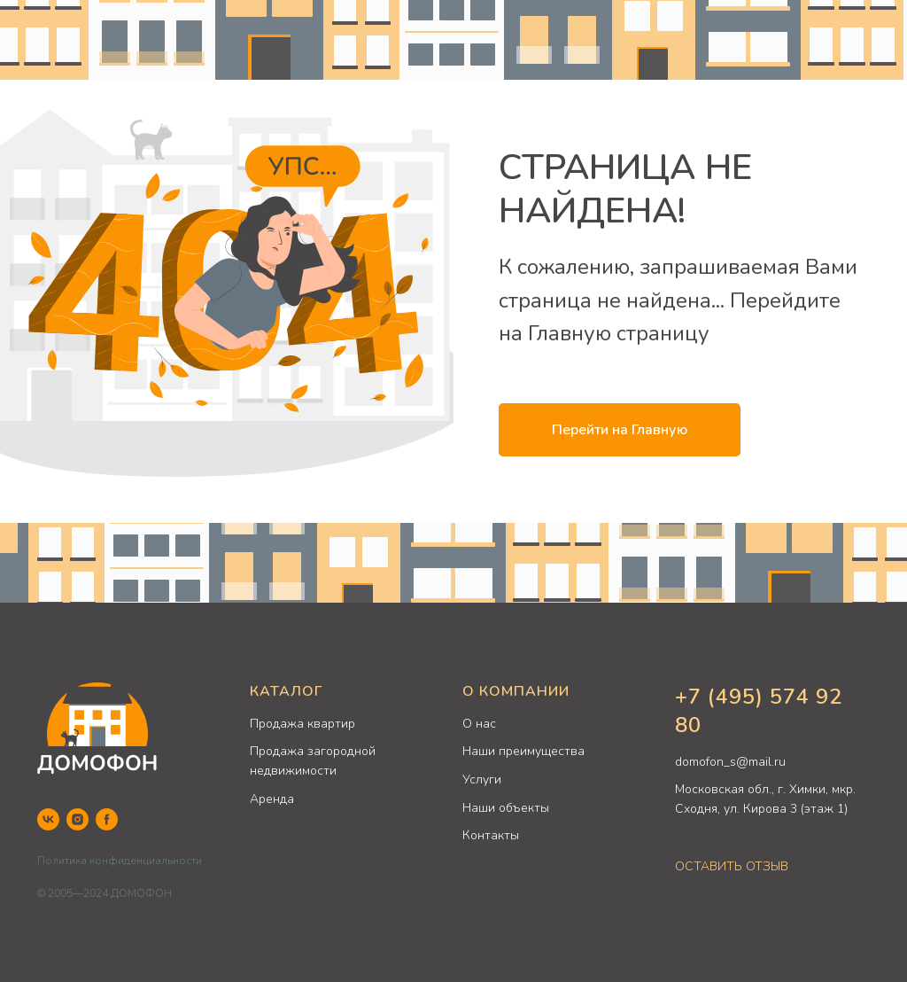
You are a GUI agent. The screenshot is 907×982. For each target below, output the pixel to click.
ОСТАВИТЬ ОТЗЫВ (731, 866)
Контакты (490, 835)
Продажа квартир (302, 723)
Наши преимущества (523, 751)
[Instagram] (77, 819)
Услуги (481, 779)
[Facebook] (107, 819)
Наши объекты (505, 807)
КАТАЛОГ (286, 691)
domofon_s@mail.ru (730, 761)
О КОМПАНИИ (516, 691)
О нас (479, 723)
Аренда (272, 799)
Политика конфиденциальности (119, 860)
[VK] (48, 819)
